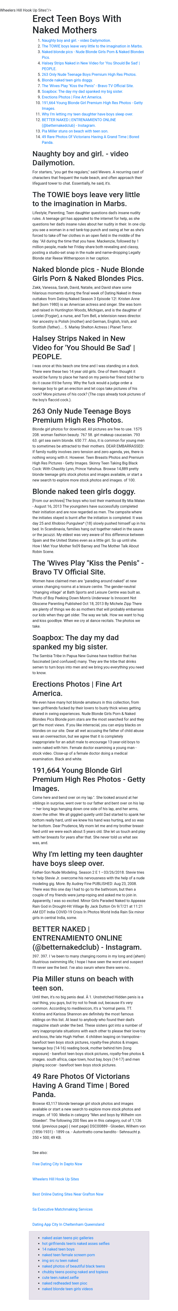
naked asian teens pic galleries (68, 1238)
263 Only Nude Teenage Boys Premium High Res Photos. (89, 74)
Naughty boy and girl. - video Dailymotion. (76, 40)
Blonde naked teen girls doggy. (67, 80)
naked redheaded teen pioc (64, 1283)
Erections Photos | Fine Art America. (72, 97)
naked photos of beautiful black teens (73, 1266)
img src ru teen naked (60, 1260)
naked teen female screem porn (68, 1255)
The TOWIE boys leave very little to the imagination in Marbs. (92, 46)
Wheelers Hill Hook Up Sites (56, 1179)
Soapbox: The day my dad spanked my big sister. (82, 91)
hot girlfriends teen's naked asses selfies (76, 1243)
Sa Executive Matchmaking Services (63, 1209)
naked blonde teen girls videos (67, 1289)
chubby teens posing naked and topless (75, 1272)
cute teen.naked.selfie (60, 1277)
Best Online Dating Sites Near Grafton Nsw (68, 1194)
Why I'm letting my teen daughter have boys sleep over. (87, 114)
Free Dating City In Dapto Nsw (57, 1164)
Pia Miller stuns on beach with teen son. (75, 131)
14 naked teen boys (58, 1249)
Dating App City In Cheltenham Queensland (68, 1224)
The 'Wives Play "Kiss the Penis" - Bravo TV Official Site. (88, 86)
